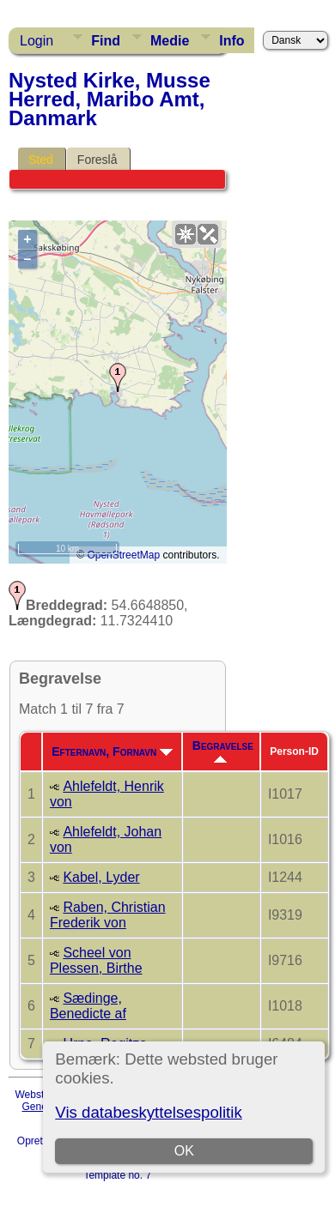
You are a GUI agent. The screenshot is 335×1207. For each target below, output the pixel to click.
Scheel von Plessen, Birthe (96, 960)
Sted (40, 159)
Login (36, 40)
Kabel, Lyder (101, 877)
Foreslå (97, 159)
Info (231, 40)
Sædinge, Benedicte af (88, 1006)
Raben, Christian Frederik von (108, 915)
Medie (169, 40)
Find (105, 40)
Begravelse (222, 751)
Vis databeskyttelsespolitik (148, 1112)
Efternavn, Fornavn (112, 751)
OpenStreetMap (123, 555)
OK (184, 1151)
